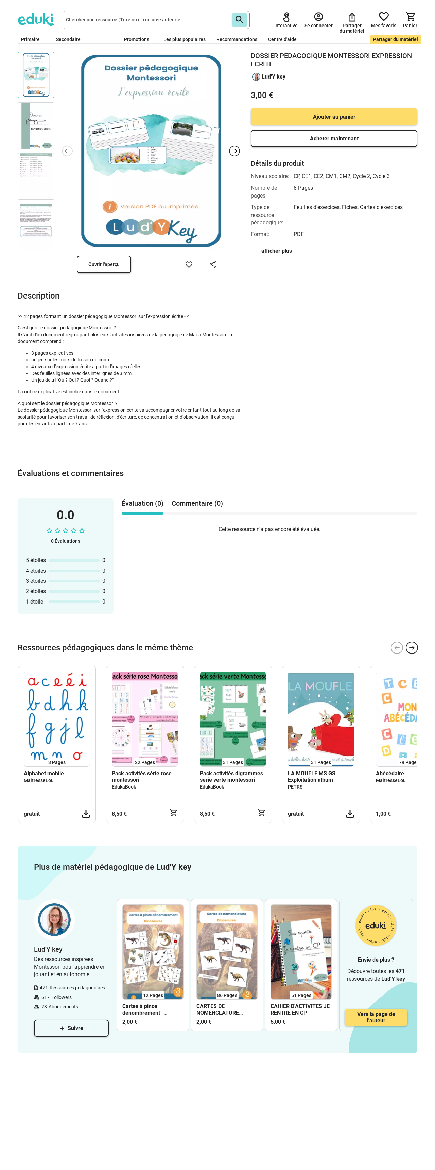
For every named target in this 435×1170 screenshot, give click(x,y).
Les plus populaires (184, 39)
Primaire (33, 39)
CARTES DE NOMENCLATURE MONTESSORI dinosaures (217, 1009)
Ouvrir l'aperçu (104, 264)
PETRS (295, 787)
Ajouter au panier (334, 117)
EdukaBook (124, 787)
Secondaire (71, 39)
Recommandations (236, 39)
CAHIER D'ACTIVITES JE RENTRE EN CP (300, 1009)
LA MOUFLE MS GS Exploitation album (311, 776)
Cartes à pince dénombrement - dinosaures (142, 1009)
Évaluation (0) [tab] (142, 503)
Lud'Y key (273, 76)
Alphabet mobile (44, 773)
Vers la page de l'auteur (376, 1017)
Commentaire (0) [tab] (197, 503)
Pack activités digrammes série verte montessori (231, 776)
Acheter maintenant (334, 138)
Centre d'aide (282, 39)
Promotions (136, 39)
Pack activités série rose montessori (142, 776)
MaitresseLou (39, 780)
